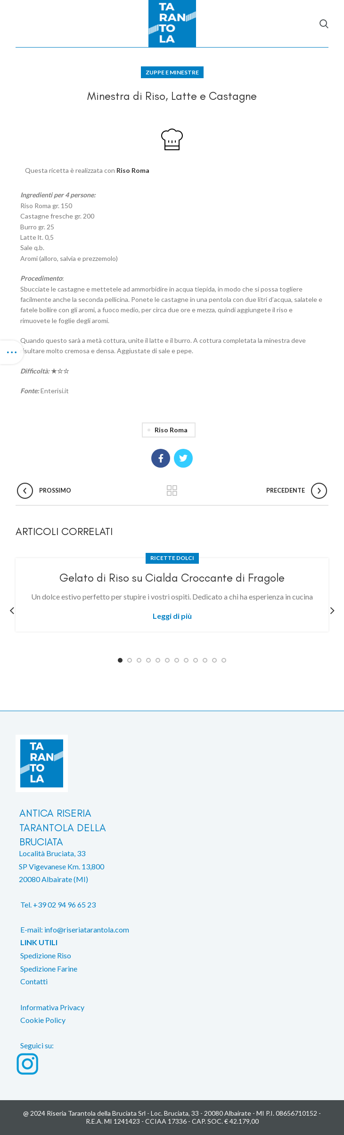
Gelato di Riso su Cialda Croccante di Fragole (172, 577)
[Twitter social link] (183, 458)
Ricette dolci (172, 557)
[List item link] (172, 911)
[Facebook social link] (160, 458)
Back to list (172, 491)
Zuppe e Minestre (172, 72)
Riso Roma (132, 170)
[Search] (324, 23)
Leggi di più (172, 616)
